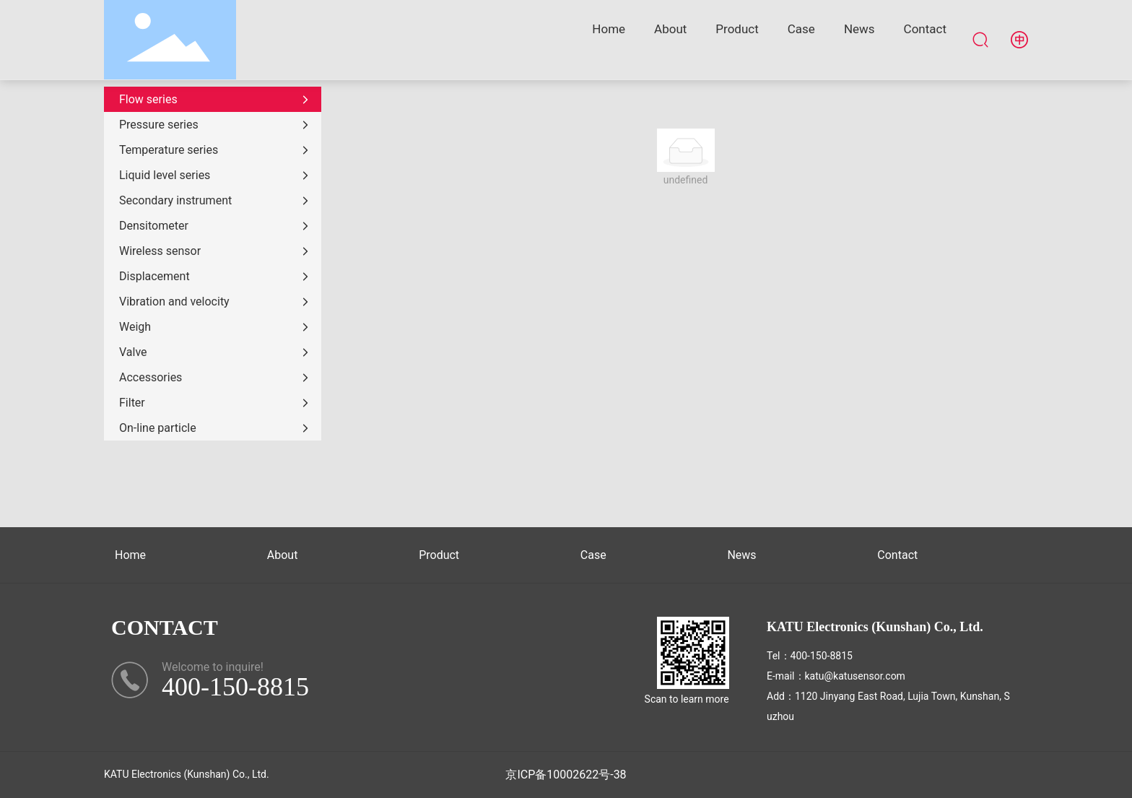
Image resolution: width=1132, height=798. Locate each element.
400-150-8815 (822, 656)
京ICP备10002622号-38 (565, 774)
